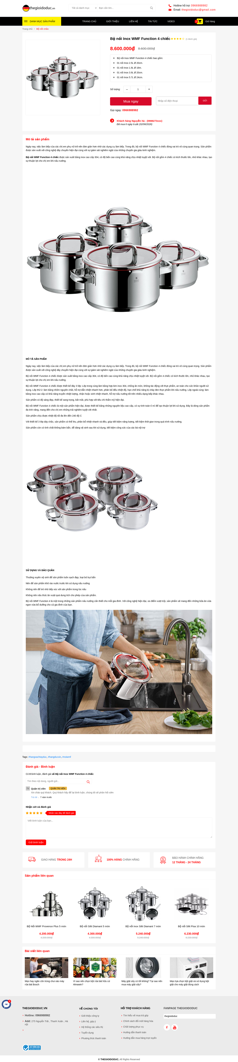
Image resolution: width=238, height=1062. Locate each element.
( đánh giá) (191, 39)
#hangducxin (54, 756)
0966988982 (199, 5)
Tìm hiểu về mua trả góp (135, 1015)
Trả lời (34, 797)
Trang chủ (89, 21)
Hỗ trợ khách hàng (135, 1008)
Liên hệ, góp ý (88, 1021)
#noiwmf (66, 756)
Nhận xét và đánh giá (38, 806)
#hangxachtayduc (37, 756)
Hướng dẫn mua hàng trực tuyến (140, 1037)
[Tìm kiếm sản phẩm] (126, 8)
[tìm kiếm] (151, 8)
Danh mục (42, 21)
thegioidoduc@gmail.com (199, 9)
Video (170, 21)
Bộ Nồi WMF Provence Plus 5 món (46, 926)
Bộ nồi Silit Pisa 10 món (191, 926)
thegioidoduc (170, 1016)
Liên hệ (133, 21)
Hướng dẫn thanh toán (134, 1032)
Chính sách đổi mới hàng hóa (138, 1021)
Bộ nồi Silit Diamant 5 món (95, 926)
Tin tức (152, 21)
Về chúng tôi (88, 1008)
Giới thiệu (112, 21)
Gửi (205, 101)
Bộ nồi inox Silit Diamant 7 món (143, 926)
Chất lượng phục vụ (133, 1026)
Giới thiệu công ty (90, 1015)
